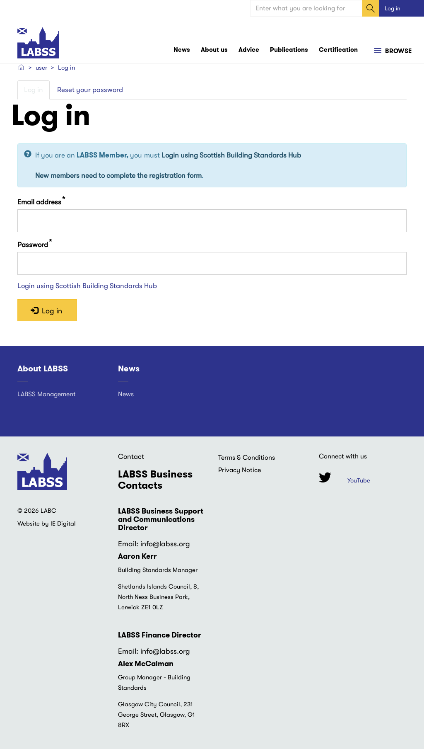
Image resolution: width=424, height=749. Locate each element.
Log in (392, 8)
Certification (338, 49)
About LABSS (42, 369)
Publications (289, 49)
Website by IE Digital (46, 524)
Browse (397, 51)
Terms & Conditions (246, 457)
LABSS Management (46, 394)
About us (214, 49)
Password (32, 245)
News (181, 49)
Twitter (325, 478)
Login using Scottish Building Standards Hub (231, 156)
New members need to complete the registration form (118, 175)
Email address (39, 202)
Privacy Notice (239, 470)
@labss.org (171, 544)
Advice (248, 49)
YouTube (358, 481)
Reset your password (90, 90)
